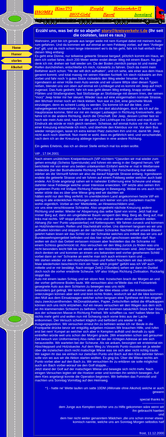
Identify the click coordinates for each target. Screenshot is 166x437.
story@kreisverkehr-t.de (125, 31)
